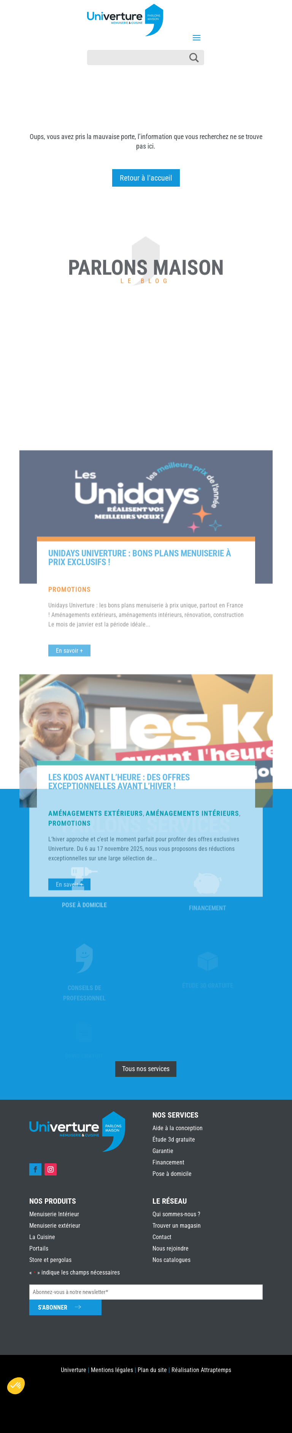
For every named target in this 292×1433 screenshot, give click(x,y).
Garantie (162, 1151)
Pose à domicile (172, 1173)
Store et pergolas (50, 1259)
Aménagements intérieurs (192, 1028)
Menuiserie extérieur (54, 1225)
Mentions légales (112, 1370)
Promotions (69, 804)
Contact (161, 1237)
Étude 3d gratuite (173, 1139)
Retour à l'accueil (146, 177)
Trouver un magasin (176, 1225)
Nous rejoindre (170, 1248)
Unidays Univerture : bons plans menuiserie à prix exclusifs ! (139, 772)
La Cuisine (42, 1237)
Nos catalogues (171, 1259)
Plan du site (152, 1370)
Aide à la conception (177, 1128)
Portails (38, 1248)
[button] (16, 1386)
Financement (168, 1162)
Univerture (73, 1370)
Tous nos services (146, 1069)
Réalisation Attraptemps (201, 1370)
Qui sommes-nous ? (176, 1214)
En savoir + (69, 865)
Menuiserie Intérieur (54, 1214)
